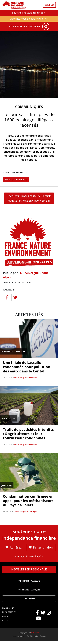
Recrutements (9, 612)
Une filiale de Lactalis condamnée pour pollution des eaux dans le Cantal (26, 366)
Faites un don (41, 547)
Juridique (6, 485)
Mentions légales (18, 636)
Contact (6, 616)
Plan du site (8, 608)
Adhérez (13, 547)
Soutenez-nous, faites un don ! (29, 12)
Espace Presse (29, 598)
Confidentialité (32, 636)
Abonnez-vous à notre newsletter (29, 18)
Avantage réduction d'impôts (29, 556)
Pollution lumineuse (16, 179)
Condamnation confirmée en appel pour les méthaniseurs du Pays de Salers (28, 500)
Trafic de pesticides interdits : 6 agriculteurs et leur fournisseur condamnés (28, 433)
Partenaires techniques (29, 590)
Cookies (43, 636)
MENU (49, 4)
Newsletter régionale (29, 569)
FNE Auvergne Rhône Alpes (25, 377)
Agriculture (8, 418)
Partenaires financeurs (29, 581)
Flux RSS (6, 620)
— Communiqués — (29, 106)
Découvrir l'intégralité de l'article (29, 198)
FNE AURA (35, 632)
